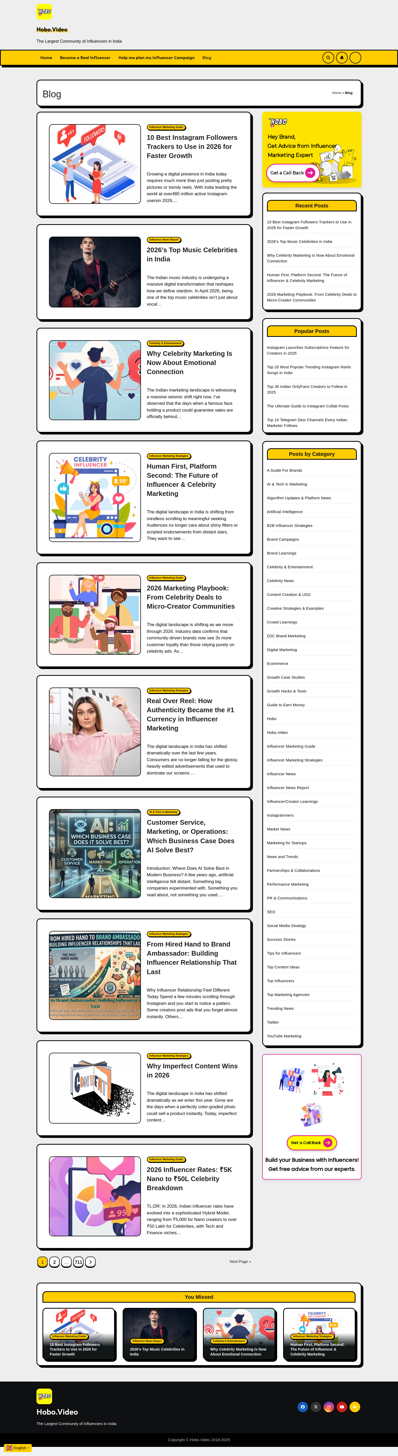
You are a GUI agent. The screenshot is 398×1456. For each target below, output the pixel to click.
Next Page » (240, 1270)
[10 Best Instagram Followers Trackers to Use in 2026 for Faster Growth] (94, 164)
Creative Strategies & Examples (295, 608)
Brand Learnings (281, 553)
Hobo (272, 718)
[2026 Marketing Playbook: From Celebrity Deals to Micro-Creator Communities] (94, 619)
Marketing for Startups (287, 843)
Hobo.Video (51, 29)
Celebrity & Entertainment (166, 343)
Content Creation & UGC (289, 594)
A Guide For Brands (284, 470)
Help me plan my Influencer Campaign (157, 57)
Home (46, 57)
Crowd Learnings (282, 622)
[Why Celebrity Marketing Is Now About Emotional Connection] (94, 380)
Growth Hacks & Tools (286, 691)
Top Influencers (280, 981)
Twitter (273, 1022)
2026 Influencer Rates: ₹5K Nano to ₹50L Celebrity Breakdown (192, 1188)
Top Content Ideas (283, 967)
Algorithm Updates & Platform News (299, 498)
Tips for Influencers (284, 953)
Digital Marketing (282, 649)
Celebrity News (280, 580)
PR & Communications (287, 898)
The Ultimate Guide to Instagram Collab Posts (308, 406)
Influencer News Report (164, 239)
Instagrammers (280, 815)
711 (78, 1271)
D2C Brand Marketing (286, 636)
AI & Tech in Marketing (163, 821)
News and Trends (282, 856)
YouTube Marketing (284, 1036)
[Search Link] (328, 58)
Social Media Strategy (286, 925)
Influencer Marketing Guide (166, 127)
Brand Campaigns (283, 539)
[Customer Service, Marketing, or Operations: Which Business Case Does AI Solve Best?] (94, 863)
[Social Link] (303, 1416)
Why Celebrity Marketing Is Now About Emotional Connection (192, 363)
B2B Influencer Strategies (290, 525)
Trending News (280, 1008)
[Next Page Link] (90, 1271)
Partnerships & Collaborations (293, 870)
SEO (271, 912)
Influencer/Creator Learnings (292, 801)
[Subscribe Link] (342, 58)
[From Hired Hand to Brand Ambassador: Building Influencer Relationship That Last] (94, 985)
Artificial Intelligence (285, 511)
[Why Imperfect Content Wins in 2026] (94, 1097)
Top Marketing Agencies (288, 994)
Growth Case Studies (286, 677)
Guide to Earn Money (286, 705)
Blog (206, 57)
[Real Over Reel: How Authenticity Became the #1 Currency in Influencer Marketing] (94, 741)
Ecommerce (277, 663)
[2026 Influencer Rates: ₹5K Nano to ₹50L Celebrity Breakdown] (94, 1205)
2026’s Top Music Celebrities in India (299, 241)
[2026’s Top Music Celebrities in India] (94, 272)
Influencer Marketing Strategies (169, 456)
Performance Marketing (288, 884)
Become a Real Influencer (85, 57)
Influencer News (281, 774)
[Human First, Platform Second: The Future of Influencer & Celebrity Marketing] (94, 497)
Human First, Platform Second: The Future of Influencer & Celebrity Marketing (319, 1358)
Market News (278, 829)
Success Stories (281, 939)
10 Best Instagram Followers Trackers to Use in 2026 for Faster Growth (190, 147)
